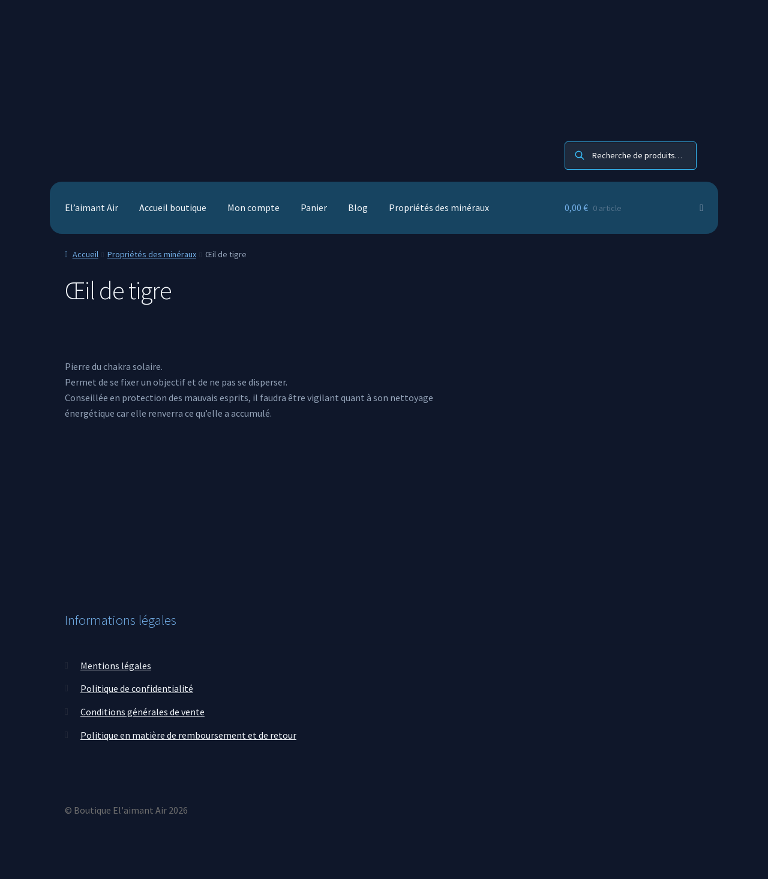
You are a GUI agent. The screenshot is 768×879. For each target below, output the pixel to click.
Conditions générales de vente (142, 712)
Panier (314, 207)
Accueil (85, 254)
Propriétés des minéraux (439, 207)
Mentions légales (115, 666)
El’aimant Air (91, 207)
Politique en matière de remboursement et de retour (188, 735)
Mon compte (253, 207)
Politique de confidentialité (136, 688)
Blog (358, 207)
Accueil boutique (172, 207)
